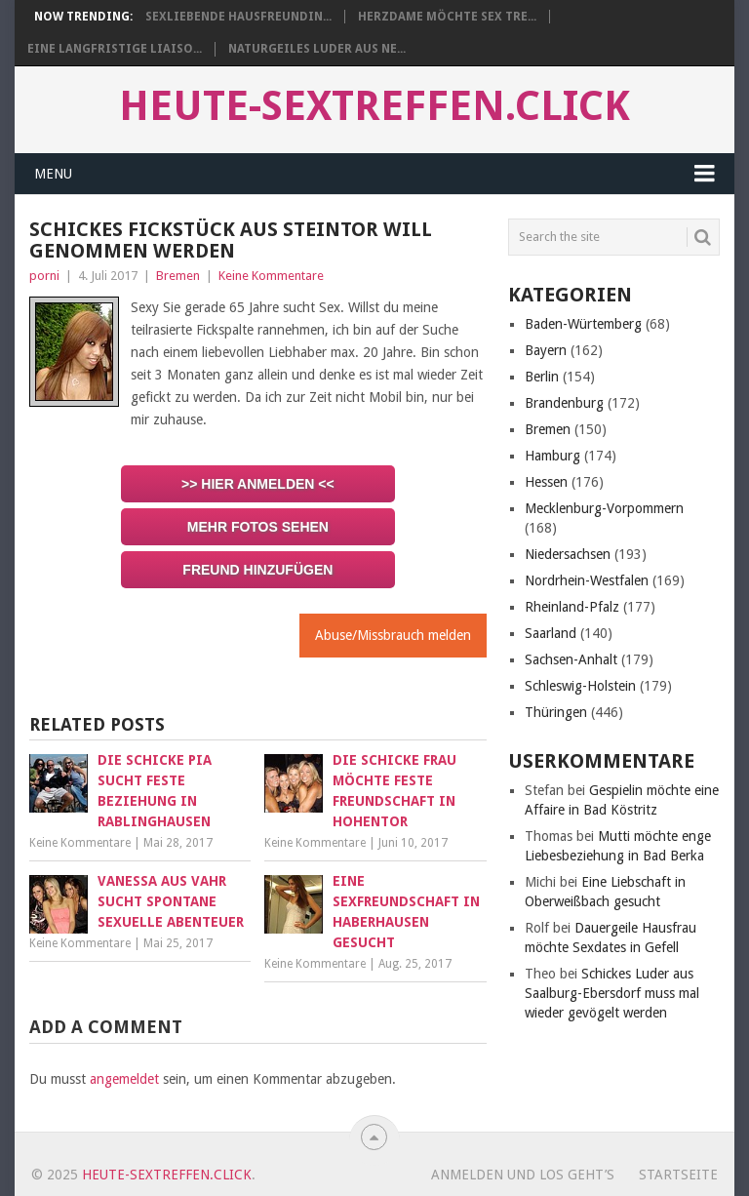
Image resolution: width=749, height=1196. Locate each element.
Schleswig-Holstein (580, 686)
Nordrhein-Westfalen (587, 580)
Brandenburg (564, 403)
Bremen (178, 275)
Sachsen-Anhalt (571, 659)
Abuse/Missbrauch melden (393, 635)
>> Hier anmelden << (258, 484)
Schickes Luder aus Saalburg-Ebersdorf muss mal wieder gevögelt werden (612, 993)
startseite (678, 1174)
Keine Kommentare (271, 275)
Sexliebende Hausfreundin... (238, 16)
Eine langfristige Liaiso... (114, 49)
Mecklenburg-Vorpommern (604, 508)
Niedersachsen (568, 554)
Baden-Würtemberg (583, 324)
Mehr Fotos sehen (258, 527)
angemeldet (124, 1079)
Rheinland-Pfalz (572, 607)
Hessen (546, 482)
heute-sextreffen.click (374, 106)
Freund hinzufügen (257, 570)
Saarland (550, 633)
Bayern (546, 350)
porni (44, 275)
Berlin (542, 376)
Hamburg (552, 455)
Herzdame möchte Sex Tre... (447, 16)
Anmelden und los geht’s (522, 1174)
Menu (53, 173)
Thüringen (556, 712)
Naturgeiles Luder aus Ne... (317, 49)
